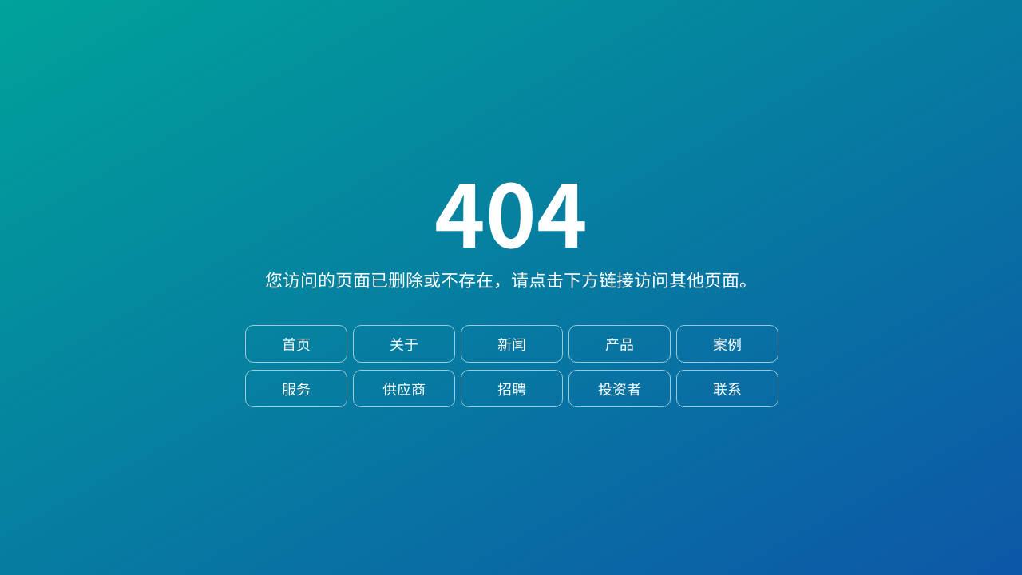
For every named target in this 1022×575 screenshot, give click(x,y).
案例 (727, 344)
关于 (404, 344)
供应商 (404, 388)
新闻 (511, 344)
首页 (296, 344)
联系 (727, 388)
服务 (296, 388)
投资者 (619, 388)
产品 (619, 344)
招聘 (511, 388)
